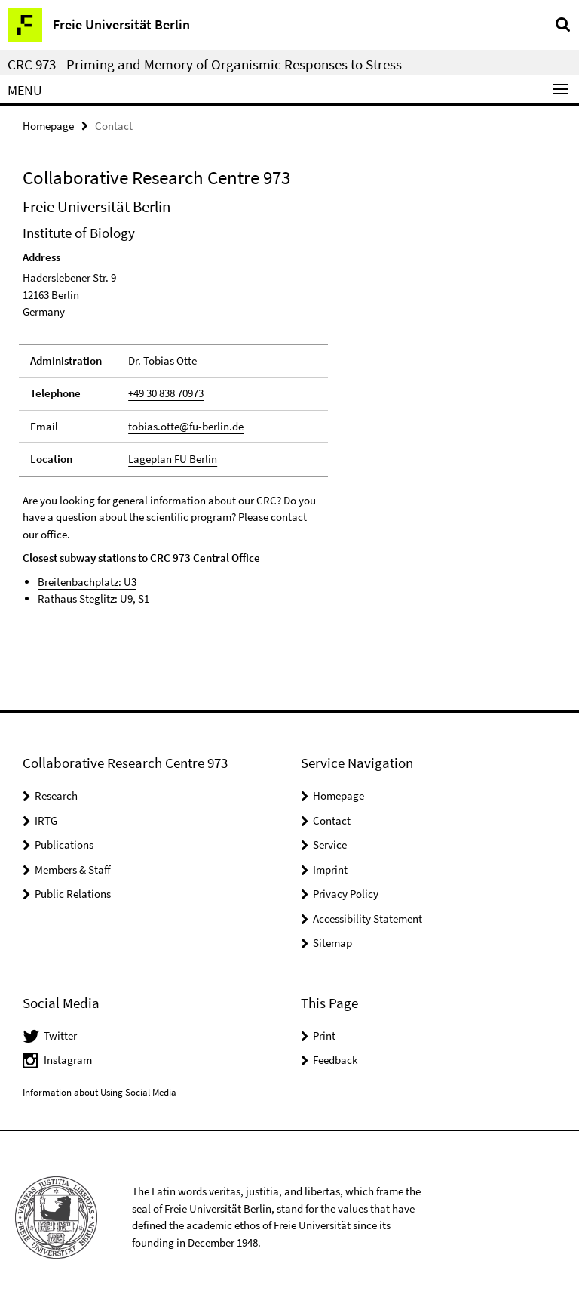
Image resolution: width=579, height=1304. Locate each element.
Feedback (335, 1060)
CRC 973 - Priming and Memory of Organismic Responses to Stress (205, 64)
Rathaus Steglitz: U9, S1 (93, 598)
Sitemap (332, 943)
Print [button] (324, 1035)
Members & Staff (73, 869)
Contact (332, 820)
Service (330, 844)
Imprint (330, 869)
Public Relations (73, 893)
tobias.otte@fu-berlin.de (186, 426)
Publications (64, 844)
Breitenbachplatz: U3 (87, 582)
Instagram (68, 1060)
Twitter (60, 1035)
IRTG (46, 820)
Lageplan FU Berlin (172, 459)
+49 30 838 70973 (166, 393)
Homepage (48, 126)
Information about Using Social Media (99, 1092)
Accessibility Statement (367, 918)
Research (56, 795)
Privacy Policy (345, 893)
